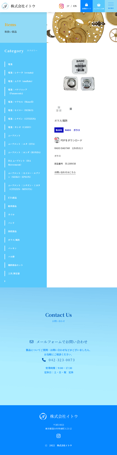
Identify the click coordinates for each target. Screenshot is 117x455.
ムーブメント (14, 135)
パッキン (12, 248)
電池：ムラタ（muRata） (21, 81)
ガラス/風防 (14, 239)
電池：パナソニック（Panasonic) (17, 91)
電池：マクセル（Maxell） (21, 101)
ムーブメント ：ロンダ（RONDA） (25, 152)
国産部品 (12, 231)
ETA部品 (12, 197)
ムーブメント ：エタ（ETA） (22, 143)
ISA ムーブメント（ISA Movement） (19, 162)
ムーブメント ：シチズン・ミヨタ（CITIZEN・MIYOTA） (24, 187)
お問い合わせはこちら (65, 172)
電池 (10, 64)
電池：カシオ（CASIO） (20, 127)
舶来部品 (12, 206)
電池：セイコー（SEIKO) (20, 110)
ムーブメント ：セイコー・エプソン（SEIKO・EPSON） (24, 175)
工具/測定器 (14, 273)
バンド (11, 222)
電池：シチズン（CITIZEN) (22, 118)
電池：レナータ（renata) (20, 72)
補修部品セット (15, 265)
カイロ (11, 214)
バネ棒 (11, 256)
